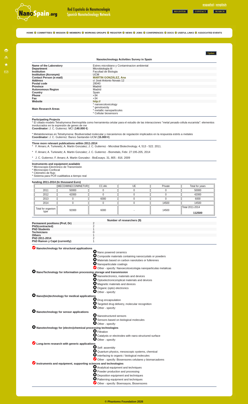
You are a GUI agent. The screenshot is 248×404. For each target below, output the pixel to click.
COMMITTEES (44, 33)
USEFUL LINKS (186, 33)
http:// (97, 101)
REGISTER (116, 33)
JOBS (139, 33)
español (208, 4)
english (221, 4)
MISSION (60, 33)
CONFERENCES (154, 33)
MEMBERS (75, 33)
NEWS (128, 33)
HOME (30, 33)
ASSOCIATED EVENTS (210, 33)
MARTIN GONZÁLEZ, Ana (109, 77)
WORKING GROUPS (95, 33)
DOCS (170, 33)
